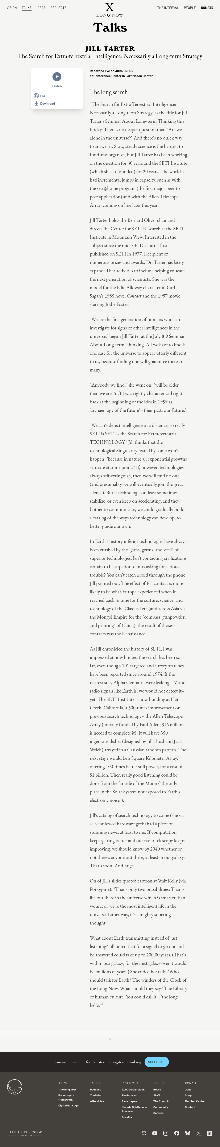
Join (188, 1089)
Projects (58, 7)
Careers (158, 1113)
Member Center (195, 1101)
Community (160, 1107)
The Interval (168, 7)
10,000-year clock (133, 1089)
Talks (27, 7)
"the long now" (67, 1089)
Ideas (41, 7)
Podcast (95, 1089)
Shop (188, 1095)
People (190, 7)
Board (157, 1089)
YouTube (95, 1095)
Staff (156, 1095)
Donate (207, 7)
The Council (161, 1101)
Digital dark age (68, 1105)
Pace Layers (129, 1101)
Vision (12, 7)
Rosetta (127, 1117)
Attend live (97, 1101)
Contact (190, 1107)
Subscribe (156, 1062)
